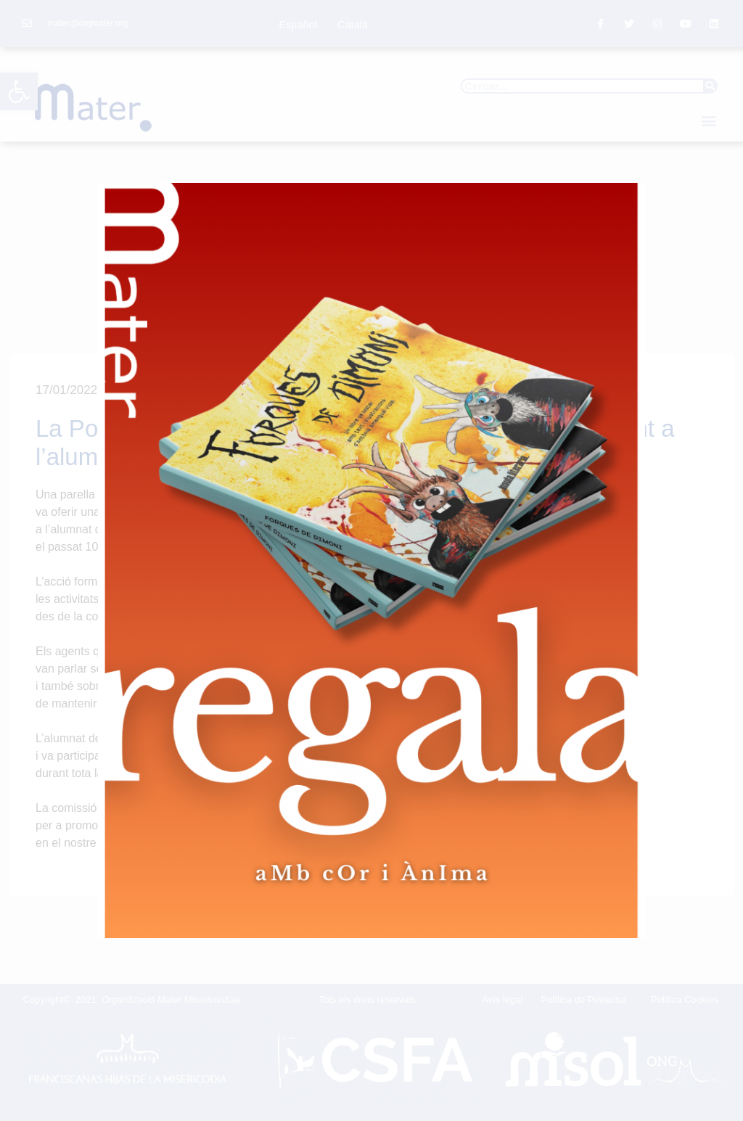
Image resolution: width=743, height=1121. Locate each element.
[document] (371, 560)
